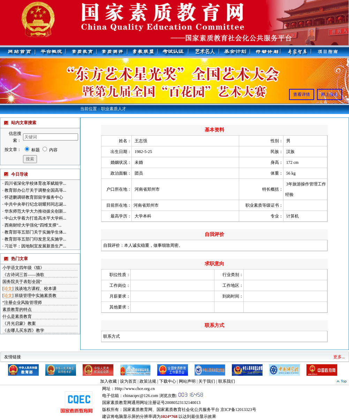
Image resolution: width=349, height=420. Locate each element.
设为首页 (128, 381)
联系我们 (226, 381)
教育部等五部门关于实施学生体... (34, 232)
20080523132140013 (182, 402)
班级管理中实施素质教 (35, 295)
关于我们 (206, 381)
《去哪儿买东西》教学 (23, 330)
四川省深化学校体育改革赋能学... (34, 183)
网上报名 (329, 94)
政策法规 (147, 381)
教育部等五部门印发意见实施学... (34, 239)
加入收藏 (108, 381)
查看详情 (301, 94)
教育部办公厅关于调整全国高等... (34, 190)
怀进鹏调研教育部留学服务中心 (33, 197)
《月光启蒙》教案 (19, 323)
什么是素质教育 (17, 316)
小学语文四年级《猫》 (23, 267)
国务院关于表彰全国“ (22, 281)
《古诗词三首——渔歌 (23, 274)
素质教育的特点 (17, 309)
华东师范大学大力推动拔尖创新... (34, 211)
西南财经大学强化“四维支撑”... (32, 225)
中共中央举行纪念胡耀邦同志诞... (34, 204)
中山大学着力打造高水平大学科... (34, 218)
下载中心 (167, 381)
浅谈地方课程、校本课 (35, 288)
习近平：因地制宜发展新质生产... (34, 246)
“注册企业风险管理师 (22, 302)
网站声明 (187, 381)
